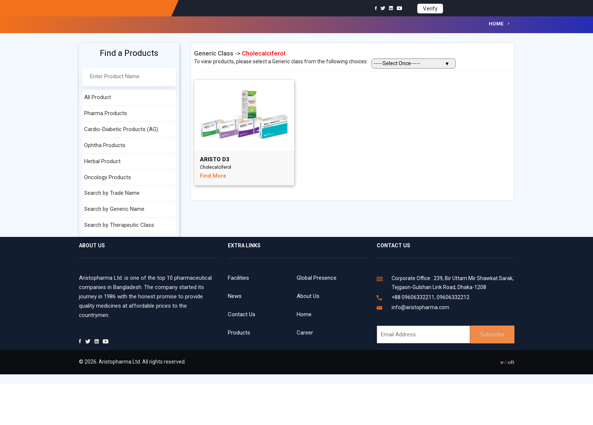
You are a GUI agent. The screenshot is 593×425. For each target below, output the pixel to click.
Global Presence (317, 278)
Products (239, 332)
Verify (430, 9)
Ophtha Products (104, 145)
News (235, 296)
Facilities (238, 278)
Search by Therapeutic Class (119, 225)
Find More (213, 175)
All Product (97, 97)
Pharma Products (105, 113)
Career (305, 332)
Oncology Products (107, 177)
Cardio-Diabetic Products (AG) (121, 129)
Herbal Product (102, 161)
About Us (308, 296)
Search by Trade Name (112, 193)
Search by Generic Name (114, 209)
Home (496, 23)
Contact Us (241, 314)
